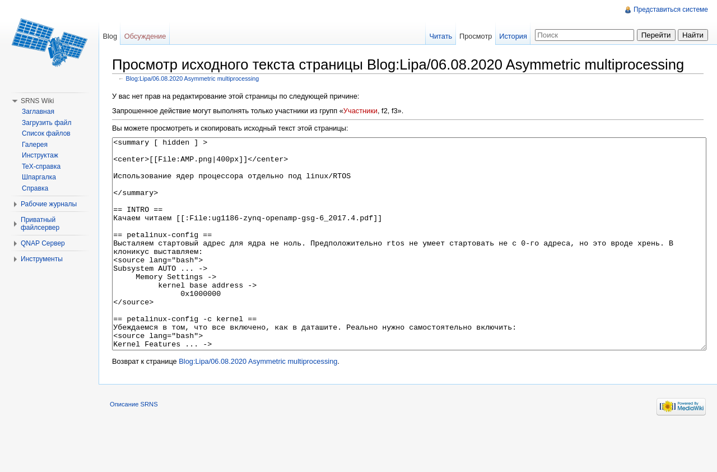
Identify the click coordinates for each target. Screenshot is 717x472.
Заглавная (38, 111)
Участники (360, 111)
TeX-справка (41, 166)
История (513, 36)
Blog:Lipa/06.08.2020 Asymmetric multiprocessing (192, 78)
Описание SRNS (134, 446)
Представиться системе (671, 9)
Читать (440, 36)
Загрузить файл (46, 123)
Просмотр (475, 36)
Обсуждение (145, 36)
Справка (35, 188)
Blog (110, 36)
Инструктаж (40, 155)
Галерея (35, 145)
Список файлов (46, 133)
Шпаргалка (39, 177)
